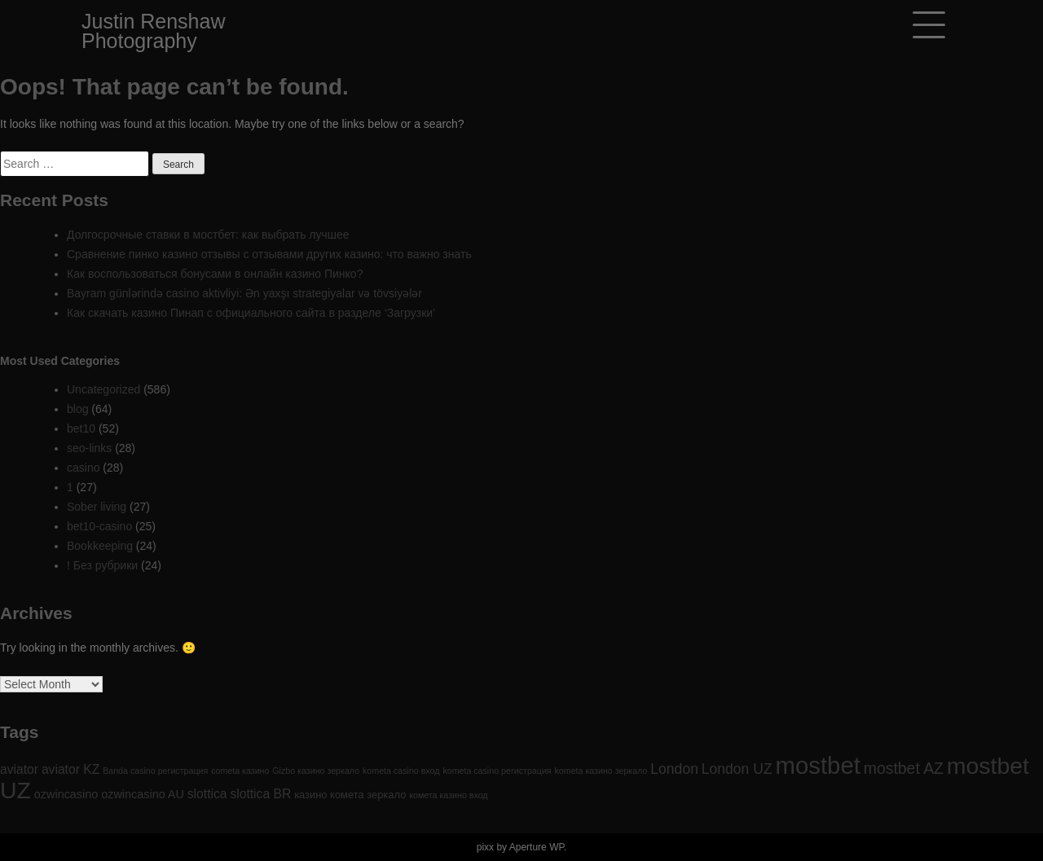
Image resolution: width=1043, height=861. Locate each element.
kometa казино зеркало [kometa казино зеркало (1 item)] (601, 770)
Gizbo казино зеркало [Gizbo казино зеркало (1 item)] (315, 770)
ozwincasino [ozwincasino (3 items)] (66, 794)
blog (77, 408)
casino (83, 467)
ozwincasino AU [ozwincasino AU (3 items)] (142, 794)
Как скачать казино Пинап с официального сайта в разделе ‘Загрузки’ (251, 312)
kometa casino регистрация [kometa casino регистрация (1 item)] (496, 770)
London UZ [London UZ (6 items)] (737, 769)
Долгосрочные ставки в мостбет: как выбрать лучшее (208, 234)
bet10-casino (99, 526)
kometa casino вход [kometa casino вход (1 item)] (401, 770)
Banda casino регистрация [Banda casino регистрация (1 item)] (155, 770)
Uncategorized (103, 389)
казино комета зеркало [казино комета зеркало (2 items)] (350, 795)
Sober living (96, 506)
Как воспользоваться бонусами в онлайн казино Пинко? (215, 273)
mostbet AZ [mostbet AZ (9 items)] (904, 768)
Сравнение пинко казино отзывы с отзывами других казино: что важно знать (269, 254)
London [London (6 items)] (674, 769)
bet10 (81, 428)
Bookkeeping (100, 545)
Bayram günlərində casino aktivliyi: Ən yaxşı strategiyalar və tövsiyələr (244, 293)
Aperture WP (536, 847)
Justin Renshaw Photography (153, 31)
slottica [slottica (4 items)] (207, 794)
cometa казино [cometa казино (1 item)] (240, 770)
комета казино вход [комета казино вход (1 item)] (448, 795)
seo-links (89, 448)
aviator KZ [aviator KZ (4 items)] (70, 769)
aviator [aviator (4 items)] (19, 769)
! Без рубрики (102, 565)
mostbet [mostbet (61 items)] (818, 765)
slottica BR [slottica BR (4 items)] (260, 794)
